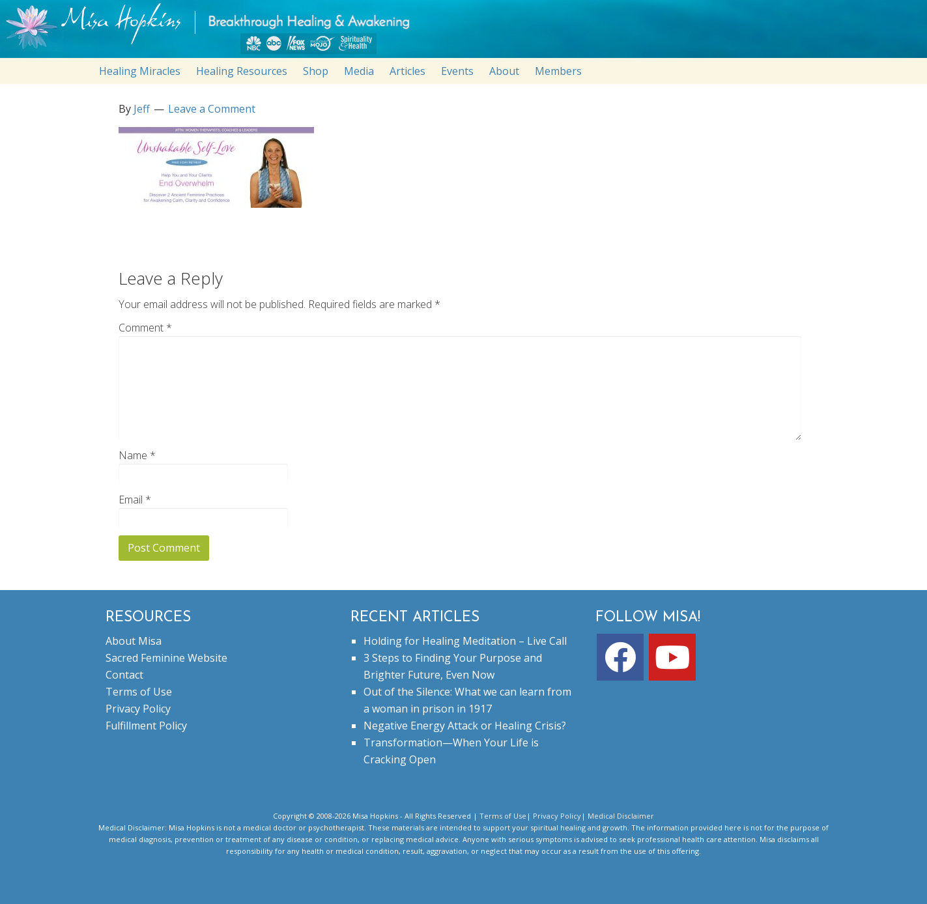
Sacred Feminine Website (166, 658)
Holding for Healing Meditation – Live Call (465, 641)
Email (135, 499)
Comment (145, 327)
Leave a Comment (211, 109)
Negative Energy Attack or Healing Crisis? (465, 725)
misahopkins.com (470, 32)
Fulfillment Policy (146, 725)
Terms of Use (139, 692)
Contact (124, 675)
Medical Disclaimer (621, 816)
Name (137, 455)
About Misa (134, 641)
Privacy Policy (138, 708)
